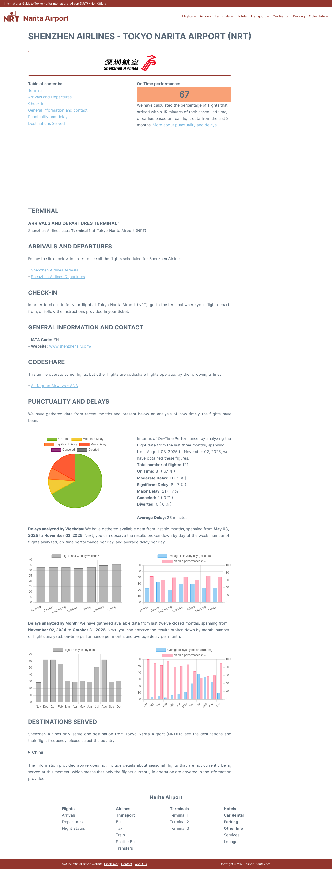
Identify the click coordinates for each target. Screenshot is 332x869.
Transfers (124, 848)
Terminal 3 (179, 828)
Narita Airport (46, 18)
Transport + (259, 16)
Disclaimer (111, 864)
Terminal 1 (179, 815)
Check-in (36, 103)
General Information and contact (58, 110)
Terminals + (224, 16)
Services (231, 834)
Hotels (242, 16)
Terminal (36, 90)
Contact (126, 864)
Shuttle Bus (126, 841)
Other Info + (318, 16)
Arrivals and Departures (50, 97)
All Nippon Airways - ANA (54, 385)
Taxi (119, 828)
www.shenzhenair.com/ (70, 346)
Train (120, 834)
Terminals (179, 808)
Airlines (205, 16)
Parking (299, 16)
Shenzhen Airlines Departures (58, 276)
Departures (72, 821)
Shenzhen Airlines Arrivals (54, 270)
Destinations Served (46, 123)
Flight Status (73, 828)
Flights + (189, 16)
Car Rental (281, 16)
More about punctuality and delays (185, 124)
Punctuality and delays (48, 116)
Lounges (231, 841)
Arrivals (69, 815)
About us (141, 864)
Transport (125, 815)
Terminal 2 (179, 821)
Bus (119, 821)
